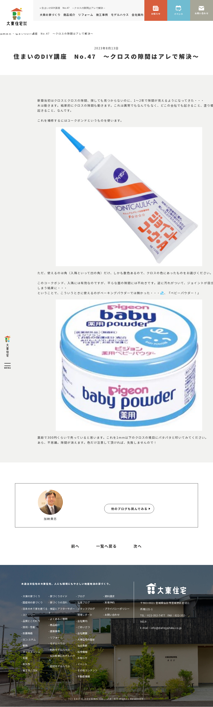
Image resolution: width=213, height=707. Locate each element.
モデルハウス (57, 643)
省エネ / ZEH (30, 670)
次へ (138, 546)
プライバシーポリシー (117, 608)
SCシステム (29, 639)
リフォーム (56, 637)
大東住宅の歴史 (86, 639)
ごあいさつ (83, 627)
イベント (82, 664)
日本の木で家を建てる (35, 608)
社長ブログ (83, 602)
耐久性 (26, 664)
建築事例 (55, 631)
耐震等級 (28, 633)
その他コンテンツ (87, 670)
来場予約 (110, 602)
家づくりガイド (58, 596)
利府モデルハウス (60, 649)
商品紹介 (55, 625)
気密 (25, 658)
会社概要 (82, 633)
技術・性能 (29, 627)
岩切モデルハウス (60, 666)
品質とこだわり (31, 621)
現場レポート (84, 614)
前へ (75, 546)
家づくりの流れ (58, 602)
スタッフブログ (86, 608)
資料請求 (110, 596)
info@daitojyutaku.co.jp (166, 628)
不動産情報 (83, 676)
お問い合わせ (112, 614)
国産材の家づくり (33, 602)
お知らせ (82, 658)
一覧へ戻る (106, 546)
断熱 (25, 645)
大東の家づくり (31, 596)
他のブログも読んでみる (129, 509)
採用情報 (82, 651)
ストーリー (29, 614)
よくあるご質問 (58, 619)
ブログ (81, 596)
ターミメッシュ (31, 651)
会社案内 (82, 621)
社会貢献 (82, 645)
